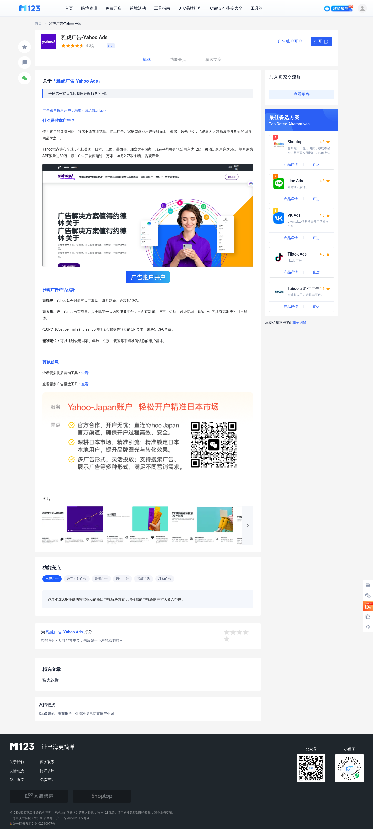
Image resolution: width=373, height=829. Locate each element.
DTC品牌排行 (190, 8)
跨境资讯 (89, 8)
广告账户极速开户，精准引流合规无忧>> (74, 110)
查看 (85, 373)
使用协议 (17, 780)
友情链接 (17, 771)
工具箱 (257, 8)
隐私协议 (47, 771)
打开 (321, 42)
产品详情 (291, 164)
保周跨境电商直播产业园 (94, 714)
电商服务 (65, 714)
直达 (316, 164)
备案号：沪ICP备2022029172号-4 (66, 818)
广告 (110, 45)
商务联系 (47, 762)
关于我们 (17, 762)
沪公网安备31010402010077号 (32, 823)
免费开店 (113, 8)
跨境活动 (138, 8)
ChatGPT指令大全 (226, 8)
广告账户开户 (290, 41)
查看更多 (302, 94)
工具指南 (162, 8)
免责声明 (47, 780)
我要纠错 (299, 323)
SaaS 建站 (47, 714)
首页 (69, 8)
